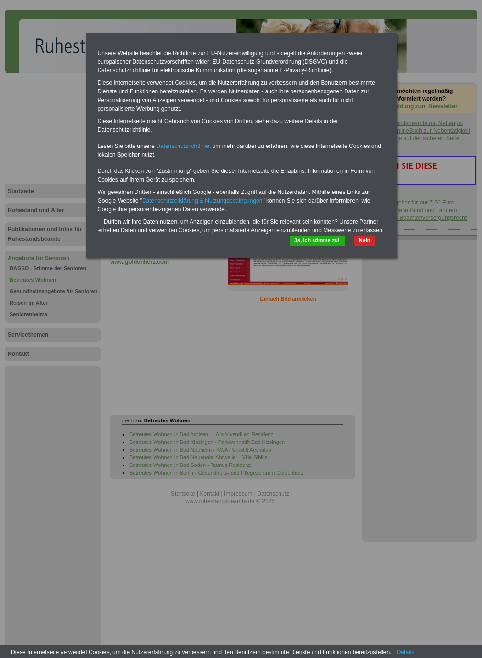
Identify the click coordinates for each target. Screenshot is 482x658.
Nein (364, 240)
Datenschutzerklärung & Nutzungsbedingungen (202, 200)
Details (406, 652)
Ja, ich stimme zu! (317, 240)
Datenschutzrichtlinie (182, 146)
